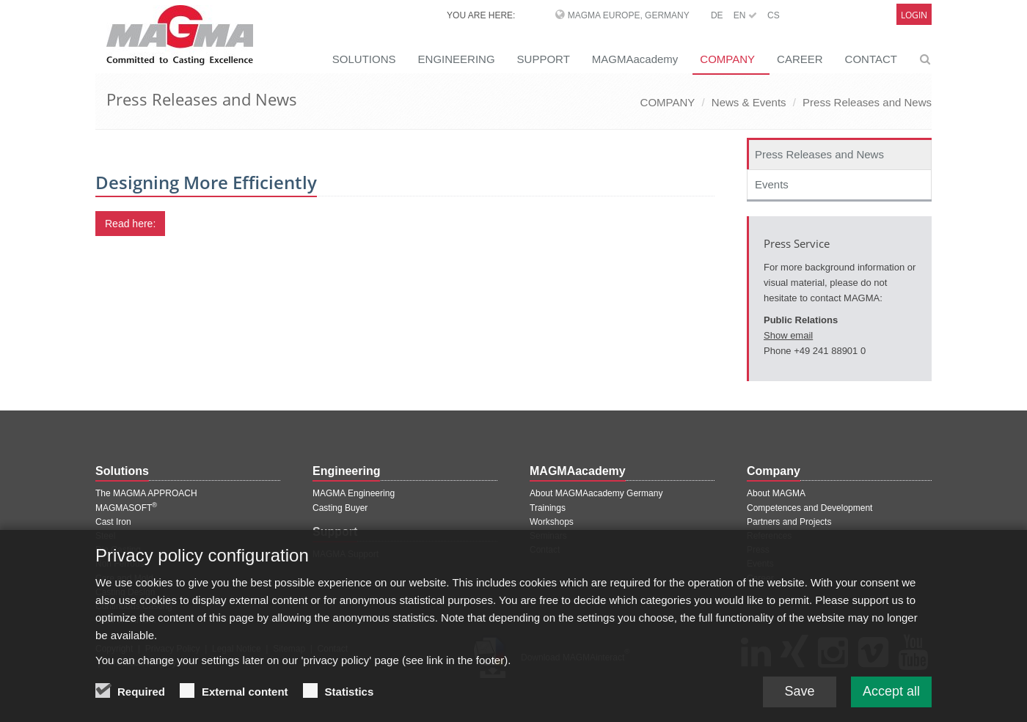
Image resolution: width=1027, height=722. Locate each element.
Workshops (552, 522)
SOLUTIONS (364, 59)
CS (773, 15)
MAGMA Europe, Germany (629, 15)
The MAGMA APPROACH (146, 493)
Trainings (548, 508)
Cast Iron (113, 522)
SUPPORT (543, 59)
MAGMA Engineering (354, 493)
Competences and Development (809, 508)
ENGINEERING (456, 59)
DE (717, 15)
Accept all (891, 703)
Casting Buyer (340, 508)
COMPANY (727, 59)
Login (914, 15)
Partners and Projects (789, 522)
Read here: (130, 223)
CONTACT (871, 59)
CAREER (800, 59)
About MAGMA (776, 493)
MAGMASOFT (126, 508)
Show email (788, 335)
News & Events (749, 102)
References (769, 536)
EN (745, 15)
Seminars (548, 536)
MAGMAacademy (635, 59)
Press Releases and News (867, 102)
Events (772, 184)
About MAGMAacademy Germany (596, 493)
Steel (105, 536)
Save (799, 703)
